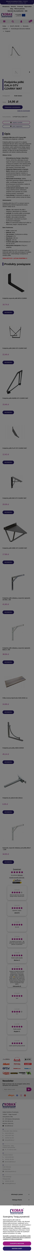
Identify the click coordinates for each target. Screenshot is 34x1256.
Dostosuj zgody (17, 1248)
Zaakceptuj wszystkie (17, 1243)
